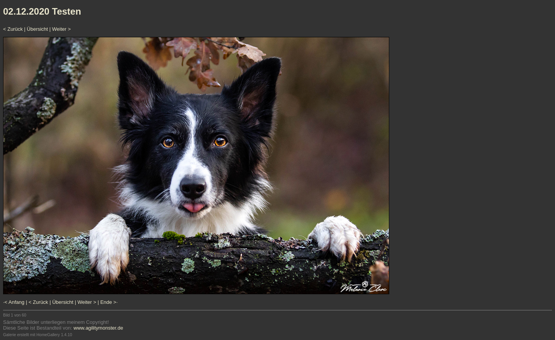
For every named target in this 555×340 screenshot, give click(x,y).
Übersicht (37, 29)
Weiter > (61, 29)
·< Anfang (13, 302)
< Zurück (13, 29)
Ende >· (109, 302)
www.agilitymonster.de (98, 328)
